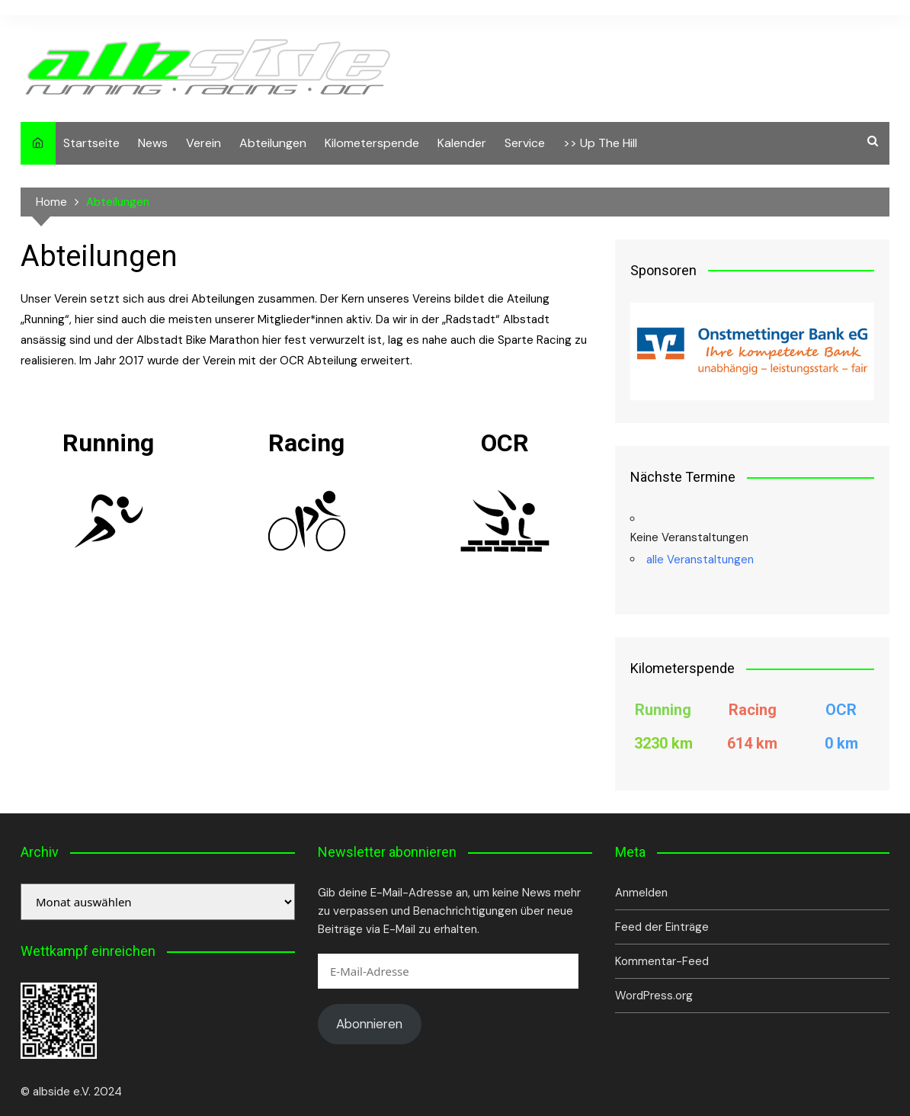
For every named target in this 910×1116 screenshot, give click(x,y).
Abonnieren (369, 1023)
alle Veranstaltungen (700, 559)
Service (525, 143)
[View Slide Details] (752, 351)
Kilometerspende (372, 143)
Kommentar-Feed (662, 961)
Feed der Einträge (662, 927)
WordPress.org (654, 995)
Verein (203, 143)
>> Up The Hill (600, 143)
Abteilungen (272, 143)
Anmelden (641, 892)
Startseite (91, 143)
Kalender (461, 143)
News (153, 143)
